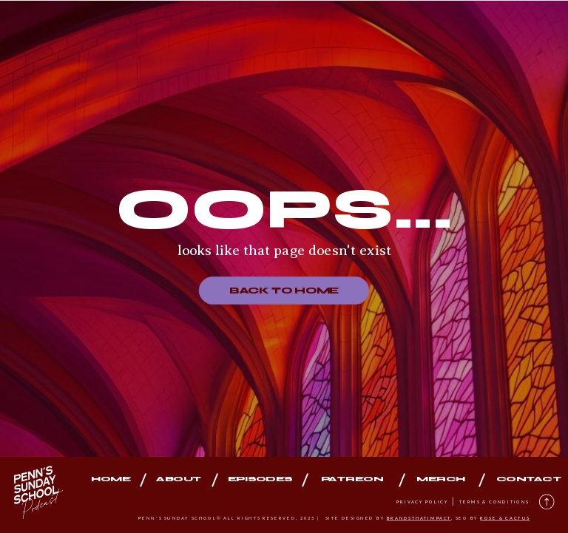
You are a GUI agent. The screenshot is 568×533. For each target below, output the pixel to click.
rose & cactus (505, 517)
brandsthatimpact (419, 517)
